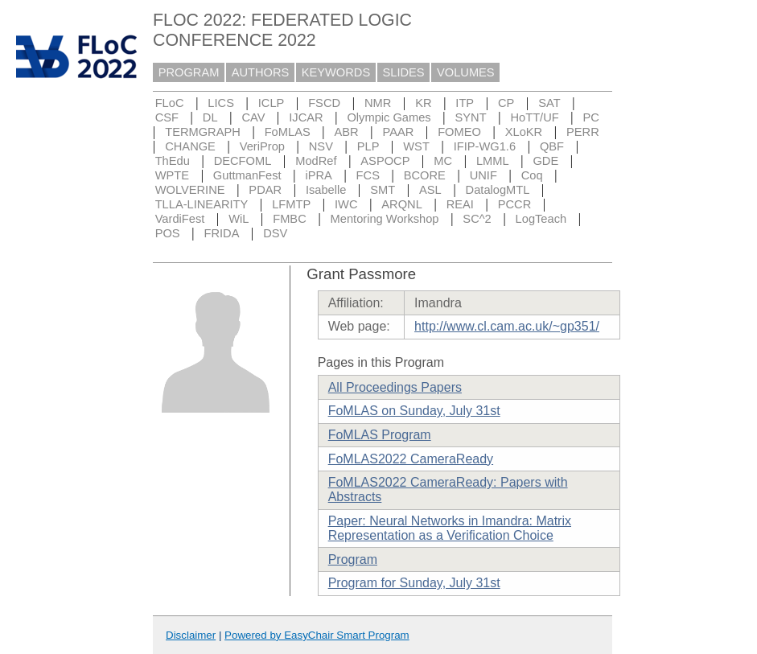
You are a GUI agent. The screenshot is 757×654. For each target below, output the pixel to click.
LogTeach (541, 218)
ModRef (315, 160)
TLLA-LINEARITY (202, 204)
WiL (238, 218)
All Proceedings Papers (395, 387)
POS (167, 233)
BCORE (425, 175)
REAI (460, 204)
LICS (221, 103)
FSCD (324, 103)
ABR (347, 131)
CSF (167, 117)
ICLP (271, 103)
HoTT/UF (534, 117)
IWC (346, 204)
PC (591, 117)
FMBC (290, 218)
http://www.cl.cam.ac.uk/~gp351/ (506, 326)
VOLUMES (466, 72)
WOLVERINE (190, 189)
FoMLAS (288, 131)
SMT (382, 189)
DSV (275, 233)
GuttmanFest (247, 175)
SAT (549, 103)
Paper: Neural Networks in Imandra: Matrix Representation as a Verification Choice (449, 528)
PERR (582, 131)
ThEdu (172, 160)
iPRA (318, 175)
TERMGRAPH (203, 131)
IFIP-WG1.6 (485, 146)
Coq (532, 175)
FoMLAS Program (379, 435)
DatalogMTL (498, 189)
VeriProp (262, 146)
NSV (321, 146)
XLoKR (523, 131)
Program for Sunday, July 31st (414, 583)
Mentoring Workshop (385, 218)
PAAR (397, 131)
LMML (492, 160)
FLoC (169, 103)
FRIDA (221, 233)
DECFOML (243, 160)
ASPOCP (384, 160)
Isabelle (326, 189)
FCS (368, 175)
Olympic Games (388, 117)
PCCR (515, 204)
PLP (368, 146)
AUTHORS (261, 72)
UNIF (483, 175)
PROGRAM (189, 72)
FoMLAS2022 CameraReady (410, 459)
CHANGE (190, 146)
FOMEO (459, 131)
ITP (464, 103)
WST (416, 146)
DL (210, 117)
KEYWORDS (336, 72)
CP (506, 103)
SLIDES (404, 72)
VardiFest (180, 218)
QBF (552, 146)
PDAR (265, 189)
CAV (253, 117)
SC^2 (477, 218)
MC (443, 160)
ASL (430, 189)
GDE (545, 160)
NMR (377, 103)
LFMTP (291, 204)
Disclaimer (191, 635)
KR (423, 103)
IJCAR (306, 117)
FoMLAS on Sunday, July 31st (414, 410)
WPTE (172, 175)
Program (352, 559)
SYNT (471, 117)
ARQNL (401, 204)
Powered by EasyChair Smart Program (316, 635)
